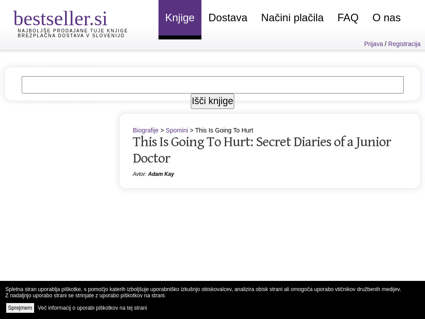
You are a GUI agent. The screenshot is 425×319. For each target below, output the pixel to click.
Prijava (373, 43)
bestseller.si (60, 18)
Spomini (177, 130)
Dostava (228, 17)
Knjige (180, 17)
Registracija (404, 43)
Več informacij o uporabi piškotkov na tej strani (92, 308)
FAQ (348, 17)
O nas (386, 17)
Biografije (145, 130)
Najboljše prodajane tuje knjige (73, 30)
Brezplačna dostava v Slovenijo (71, 35)
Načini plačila (292, 17)
